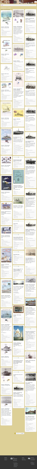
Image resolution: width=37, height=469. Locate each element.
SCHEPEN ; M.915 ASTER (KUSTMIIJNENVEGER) (16, 123)
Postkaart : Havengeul (29, 307)
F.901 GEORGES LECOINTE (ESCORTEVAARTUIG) (16, 320)
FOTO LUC (27, 26)
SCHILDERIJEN (15, 317)
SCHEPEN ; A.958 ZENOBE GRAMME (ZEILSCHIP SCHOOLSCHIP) (5, 273)
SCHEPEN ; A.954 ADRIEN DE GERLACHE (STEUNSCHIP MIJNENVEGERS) (18, 102)
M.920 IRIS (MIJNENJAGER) (16, 65)
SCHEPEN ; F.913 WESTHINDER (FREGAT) (6, 242)
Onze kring (32, 457)
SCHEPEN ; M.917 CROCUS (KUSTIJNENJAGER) (4, 77)
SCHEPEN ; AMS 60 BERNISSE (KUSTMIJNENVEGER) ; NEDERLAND (17, 300)
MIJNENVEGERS (15, 403)
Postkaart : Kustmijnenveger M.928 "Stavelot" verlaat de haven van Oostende (31, 230)
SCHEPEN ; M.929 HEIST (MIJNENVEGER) (18, 381)
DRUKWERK (3, 30)
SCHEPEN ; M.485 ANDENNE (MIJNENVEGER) (30, 180)
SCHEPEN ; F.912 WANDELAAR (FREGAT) (6, 337)
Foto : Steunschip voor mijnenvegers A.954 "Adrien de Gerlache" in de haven (30, 259)
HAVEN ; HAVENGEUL (28, 178)
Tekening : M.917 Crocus (5, 73)
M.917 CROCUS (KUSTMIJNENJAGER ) (5, 76)
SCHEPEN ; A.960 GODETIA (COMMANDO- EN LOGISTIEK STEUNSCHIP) (18, 227)
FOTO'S (14, 144)
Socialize (5, 457)
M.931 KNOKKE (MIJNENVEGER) (29, 25)
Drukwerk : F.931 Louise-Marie (5, 165)
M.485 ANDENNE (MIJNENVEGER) (17, 149)
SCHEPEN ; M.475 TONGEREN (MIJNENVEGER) (18, 148)
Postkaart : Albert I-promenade (30, 284)
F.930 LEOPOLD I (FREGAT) (16, 162)
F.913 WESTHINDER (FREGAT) (17, 37)
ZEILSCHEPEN (15, 354)
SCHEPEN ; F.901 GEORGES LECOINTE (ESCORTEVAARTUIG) (18, 318)
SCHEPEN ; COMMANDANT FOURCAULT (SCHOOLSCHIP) (30, 403)
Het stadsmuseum (15, 458)
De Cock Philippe (15, 248)
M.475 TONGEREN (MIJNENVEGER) (17, 147)
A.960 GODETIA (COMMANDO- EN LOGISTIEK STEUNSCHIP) (18, 225)
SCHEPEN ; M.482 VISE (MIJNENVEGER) (18, 146)
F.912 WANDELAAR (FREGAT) (4, 336)
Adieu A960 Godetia (16, 254)
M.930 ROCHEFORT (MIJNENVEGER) (29, 50)
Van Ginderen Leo (15, 367)
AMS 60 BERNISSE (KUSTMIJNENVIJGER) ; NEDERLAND (18, 298)
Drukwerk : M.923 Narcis (5, 356)
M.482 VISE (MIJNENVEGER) (16, 145)
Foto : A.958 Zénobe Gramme (30, 416)
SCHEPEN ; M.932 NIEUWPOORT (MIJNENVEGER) (17, 402)
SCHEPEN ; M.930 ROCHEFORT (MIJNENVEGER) (29, 52)
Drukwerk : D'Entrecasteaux (5, 145)
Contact (23, 457)
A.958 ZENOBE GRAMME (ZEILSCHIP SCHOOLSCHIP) (5, 271)
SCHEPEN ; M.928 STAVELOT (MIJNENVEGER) (30, 240)
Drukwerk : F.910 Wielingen (5, 408)
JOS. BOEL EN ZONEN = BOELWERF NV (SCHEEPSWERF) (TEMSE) (30, 217)
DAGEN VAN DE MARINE (4, 152)
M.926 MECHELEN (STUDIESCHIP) (29, 76)
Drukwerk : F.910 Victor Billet (5, 295)
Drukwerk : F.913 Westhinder (5, 235)
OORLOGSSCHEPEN (4, 338)
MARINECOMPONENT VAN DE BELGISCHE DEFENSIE (18, 164)
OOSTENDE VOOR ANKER (16, 296)
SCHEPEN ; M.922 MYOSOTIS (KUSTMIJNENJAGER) (4, 390)
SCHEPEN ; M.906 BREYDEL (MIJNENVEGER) (30, 152)
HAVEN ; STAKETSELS (28, 325)
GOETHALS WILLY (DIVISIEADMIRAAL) (5, 245)
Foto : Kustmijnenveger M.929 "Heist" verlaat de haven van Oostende (30, 199)
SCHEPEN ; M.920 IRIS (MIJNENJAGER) (18, 66)
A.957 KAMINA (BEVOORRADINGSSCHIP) (6, 31)
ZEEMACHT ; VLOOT (4, 99)
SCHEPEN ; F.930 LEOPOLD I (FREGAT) (18, 163)
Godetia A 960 (15, 223)
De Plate (7, 1)
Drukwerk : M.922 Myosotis (5, 384)
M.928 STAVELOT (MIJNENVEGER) (29, 238)
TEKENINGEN (15, 120)
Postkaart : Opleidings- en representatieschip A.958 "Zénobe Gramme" (17, 344)
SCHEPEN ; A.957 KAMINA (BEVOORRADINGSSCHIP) (4, 32)
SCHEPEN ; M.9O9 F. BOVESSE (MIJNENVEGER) (5, 221)
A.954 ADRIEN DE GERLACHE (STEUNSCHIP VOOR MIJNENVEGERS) (18, 101)
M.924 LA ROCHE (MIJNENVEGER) (29, 124)
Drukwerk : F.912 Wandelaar (5, 192)
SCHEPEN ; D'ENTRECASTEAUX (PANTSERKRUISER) (5, 151)
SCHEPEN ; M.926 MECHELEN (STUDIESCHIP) (30, 77)
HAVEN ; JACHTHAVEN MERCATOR (29, 427)
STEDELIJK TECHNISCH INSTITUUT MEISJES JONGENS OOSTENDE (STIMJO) (30, 428)
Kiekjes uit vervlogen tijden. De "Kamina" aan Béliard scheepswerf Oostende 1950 (18, 270)
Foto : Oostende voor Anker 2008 (18, 286)
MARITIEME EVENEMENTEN (16, 297)
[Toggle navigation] (35, 2)
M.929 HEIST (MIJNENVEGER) (17, 380)
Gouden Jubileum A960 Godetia (18, 237)
